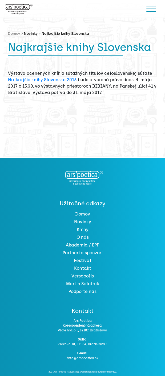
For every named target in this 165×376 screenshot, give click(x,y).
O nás (83, 237)
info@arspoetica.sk (82, 358)
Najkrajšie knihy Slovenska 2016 (42, 79)
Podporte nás (82, 291)
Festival (82, 260)
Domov (82, 214)
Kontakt (82, 268)
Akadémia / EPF (82, 245)
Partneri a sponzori (83, 252)
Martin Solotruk (82, 283)
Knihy (82, 229)
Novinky (31, 34)
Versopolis (82, 276)
